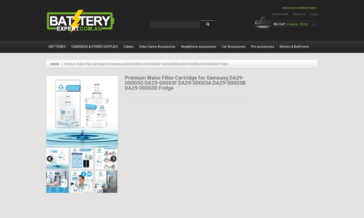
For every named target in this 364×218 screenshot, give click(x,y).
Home (55, 64)
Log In (313, 14)
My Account (280, 14)
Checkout (298, 14)
